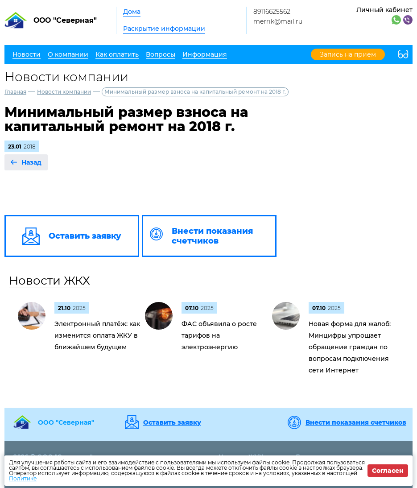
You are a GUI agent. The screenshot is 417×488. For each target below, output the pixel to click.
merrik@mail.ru (277, 21)
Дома (131, 12)
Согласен (388, 471)
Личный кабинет (384, 10)
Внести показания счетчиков (356, 422)
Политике (23, 478)
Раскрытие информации (164, 29)
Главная (15, 91)
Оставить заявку (172, 422)
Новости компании (64, 91)
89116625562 (271, 12)
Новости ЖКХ (49, 280)
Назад (31, 162)
